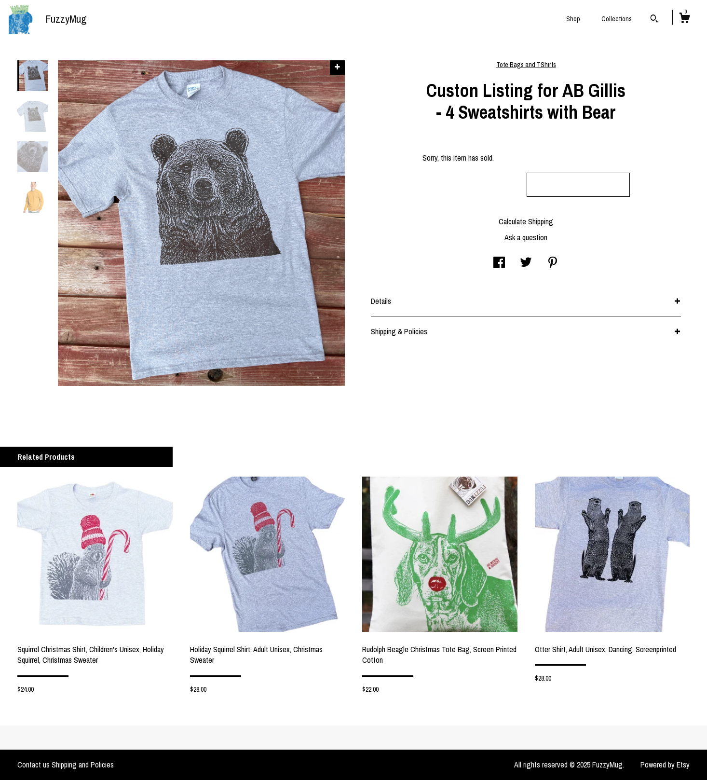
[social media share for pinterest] (552, 263)
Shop (573, 18)
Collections (616, 18)
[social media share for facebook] (499, 263)
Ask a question (525, 237)
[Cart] (684, 19)
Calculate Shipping (526, 221)
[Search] (654, 19)
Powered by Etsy (665, 764)
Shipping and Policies (83, 764)
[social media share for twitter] (525, 263)
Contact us (33, 764)
